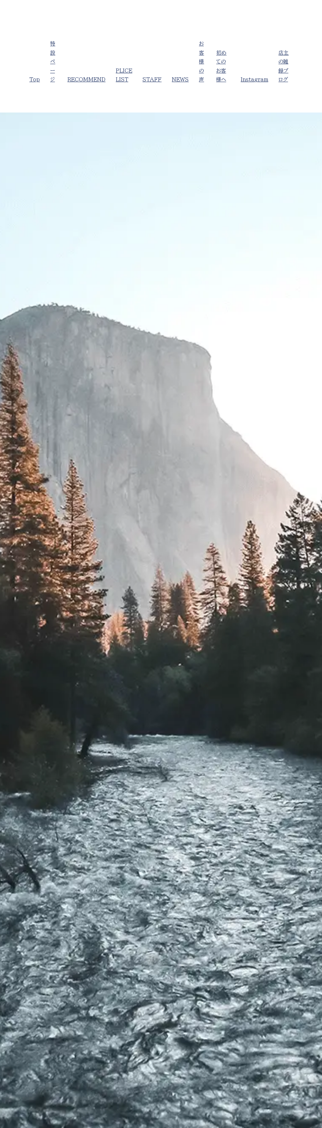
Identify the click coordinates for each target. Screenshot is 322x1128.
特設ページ (52, 61)
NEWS (180, 79)
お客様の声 (201, 61)
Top (34, 79)
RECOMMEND (86, 79)
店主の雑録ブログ (283, 66)
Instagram (254, 79)
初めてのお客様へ (221, 66)
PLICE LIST (124, 75)
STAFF (152, 79)
